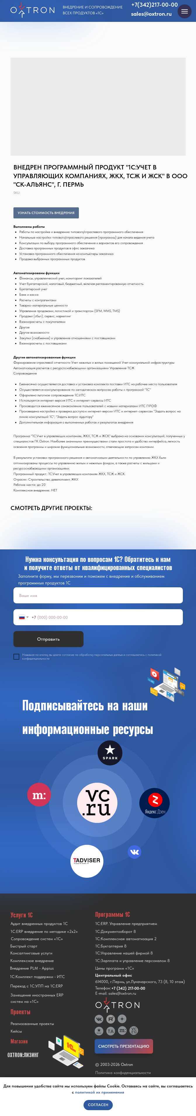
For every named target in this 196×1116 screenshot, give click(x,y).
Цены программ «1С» (114, 968)
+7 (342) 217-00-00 (128, 988)
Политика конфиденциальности (123, 1072)
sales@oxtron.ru (151, 13)
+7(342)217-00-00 (154, 4)
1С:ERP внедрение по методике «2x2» (44, 931)
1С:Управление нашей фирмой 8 (124, 953)
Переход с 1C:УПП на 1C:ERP (36, 986)
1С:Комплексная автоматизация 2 (126, 938)
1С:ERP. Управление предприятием (126, 923)
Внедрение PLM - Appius (32, 968)
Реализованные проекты (32, 1023)
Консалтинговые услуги (31, 953)
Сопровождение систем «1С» (37, 938)
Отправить (48, 639)
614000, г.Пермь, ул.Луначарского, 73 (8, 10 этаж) (140, 981)
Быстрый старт (23, 946)
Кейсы (16, 1031)
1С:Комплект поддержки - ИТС (37, 976)
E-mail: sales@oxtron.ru (115, 993)
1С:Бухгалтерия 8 (110, 946)
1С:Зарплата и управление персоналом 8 (132, 960)
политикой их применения (99, 1092)
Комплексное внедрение (32, 960)
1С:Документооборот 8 (115, 931)
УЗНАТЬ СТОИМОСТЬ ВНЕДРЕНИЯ (46, 213)
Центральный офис (113, 975)
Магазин (19, 1041)
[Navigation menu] (184, 11)
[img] (97, 803)
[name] (98, 595)
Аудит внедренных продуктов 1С (39, 923)
